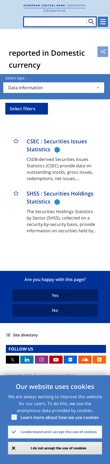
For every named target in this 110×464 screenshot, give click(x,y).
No (55, 310)
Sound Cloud (85, 360)
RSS (99, 360)
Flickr (70, 360)
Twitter (12, 360)
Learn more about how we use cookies (60, 417)
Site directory (25, 334)
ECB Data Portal (54, 11)
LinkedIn (27, 360)
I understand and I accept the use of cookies (59, 431)
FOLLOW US (21, 349)
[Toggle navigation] (102, 22)
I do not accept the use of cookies (59, 448)
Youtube (56, 360)
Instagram (41, 360)
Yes (55, 295)
